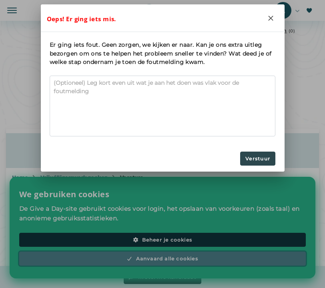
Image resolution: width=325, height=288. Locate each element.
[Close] (271, 18)
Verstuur (257, 159)
